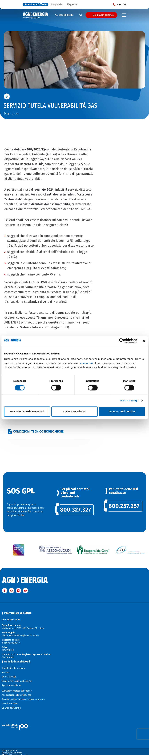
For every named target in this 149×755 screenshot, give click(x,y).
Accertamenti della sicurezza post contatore (23, 699)
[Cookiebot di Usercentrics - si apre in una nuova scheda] (122, 340)
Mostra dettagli (128, 400)
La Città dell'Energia (11, 708)
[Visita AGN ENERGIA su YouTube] (25, 590)
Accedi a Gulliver (10, 703)
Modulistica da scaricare (13, 668)
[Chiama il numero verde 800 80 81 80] (64, 15)
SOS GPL (119, 4)
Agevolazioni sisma (11, 685)
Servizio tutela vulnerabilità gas (17, 681)
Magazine (72, 4)
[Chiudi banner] (144, 341)
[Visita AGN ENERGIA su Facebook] (4, 590)
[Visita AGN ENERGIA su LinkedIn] (18, 590)
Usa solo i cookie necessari (27, 411)
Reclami (6, 672)
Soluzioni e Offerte (35, 4)
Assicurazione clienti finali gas (16, 695)
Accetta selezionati (74, 411)
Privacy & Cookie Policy (12, 753)
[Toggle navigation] (124, 15)
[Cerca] (81, 15)
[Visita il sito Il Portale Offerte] (74, 723)
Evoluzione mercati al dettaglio (17, 691)
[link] (74, 510)
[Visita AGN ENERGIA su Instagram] (11, 590)
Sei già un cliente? (103, 15)
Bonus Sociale (9, 677)
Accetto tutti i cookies (121, 411)
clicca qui (86, 363)
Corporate (56, 4)
